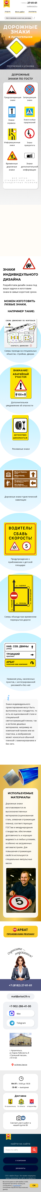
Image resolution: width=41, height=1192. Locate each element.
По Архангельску (10, 1106)
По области (21, 1106)
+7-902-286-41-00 (20, 1006)
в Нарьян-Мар (31, 1106)
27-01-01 (32, 2)
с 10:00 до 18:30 (20, 1083)
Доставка (20, 1095)
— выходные (20, 1087)
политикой (16, 1185)
